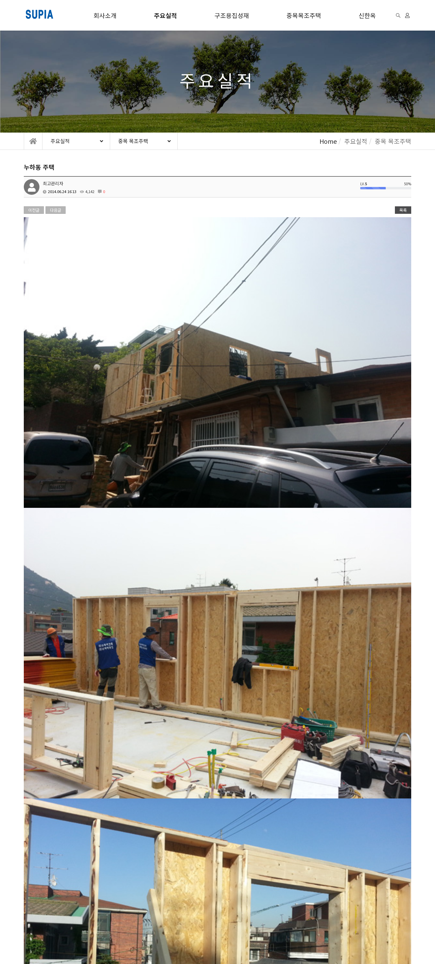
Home (328, 141)
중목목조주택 (303, 15)
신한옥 (367, 15)
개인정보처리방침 (71, 905)
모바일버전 (129, 945)
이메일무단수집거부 (120, 905)
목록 (403, 210)
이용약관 (32, 905)
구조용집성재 (231, 15)
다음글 (55, 210)
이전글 (33, 210)
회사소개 (105, 15)
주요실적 (165, 15)
